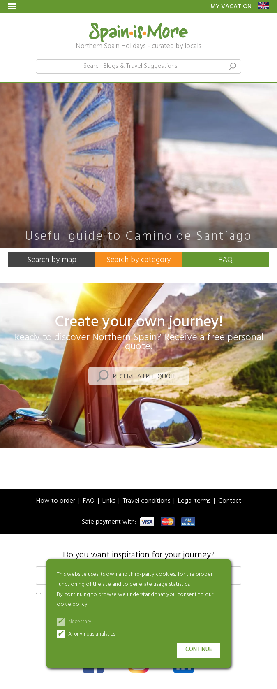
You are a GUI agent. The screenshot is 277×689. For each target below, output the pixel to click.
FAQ (225, 260)
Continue (198, 649)
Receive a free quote (145, 376)
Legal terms (194, 501)
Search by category (138, 260)
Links (108, 501)
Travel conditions (146, 501)
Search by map (51, 260)
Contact (229, 501)
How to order (55, 501)
